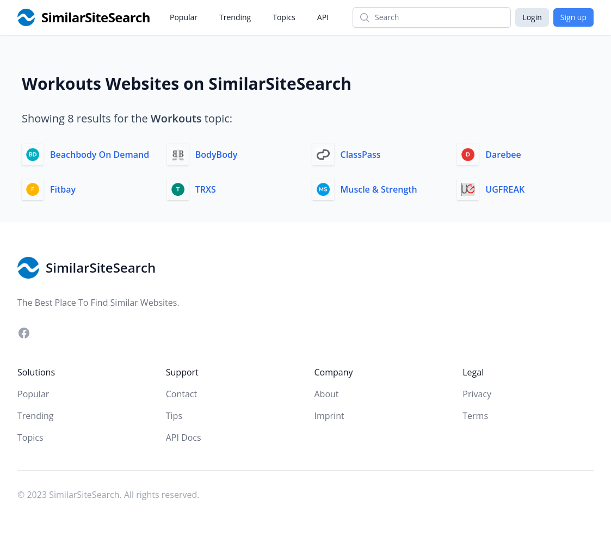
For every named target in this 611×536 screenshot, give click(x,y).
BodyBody (216, 155)
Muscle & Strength (379, 189)
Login (531, 17)
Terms (475, 416)
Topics (284, 17)
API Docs (183, 437)
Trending (235, 17)
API (323, 17)
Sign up (573, 17)
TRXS (205, 189)
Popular (184, 17)
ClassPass (361, 155)
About (326, 394)
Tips (174, 416)
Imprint (329, 416)
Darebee (503, 155)
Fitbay (63, 189)
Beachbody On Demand (99, 155)
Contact (181, 394)
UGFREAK (504, 189)
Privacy (476, 394)
